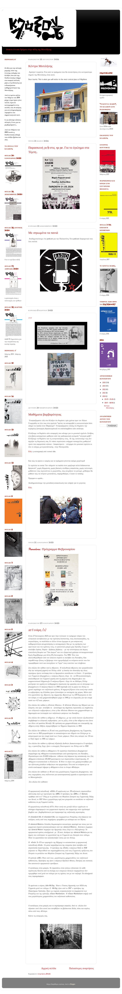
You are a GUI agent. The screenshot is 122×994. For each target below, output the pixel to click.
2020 (104, 382)
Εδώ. (30, 487)
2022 (104, 389)
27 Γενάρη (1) (37, 630)
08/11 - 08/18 (109, 403)
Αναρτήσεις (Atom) (43, 974)
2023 (104, 393)
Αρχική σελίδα (48, 968)
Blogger (72, 984)
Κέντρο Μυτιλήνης (40, 66)
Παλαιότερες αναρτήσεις (81, 968)
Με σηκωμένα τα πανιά (43, 233)
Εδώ (30, 451)
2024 (104, 396)
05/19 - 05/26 (109, 399)
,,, (30, 317)
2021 (104, 386)
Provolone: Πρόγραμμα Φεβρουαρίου (51, 549)
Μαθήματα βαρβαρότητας (44, 414)
